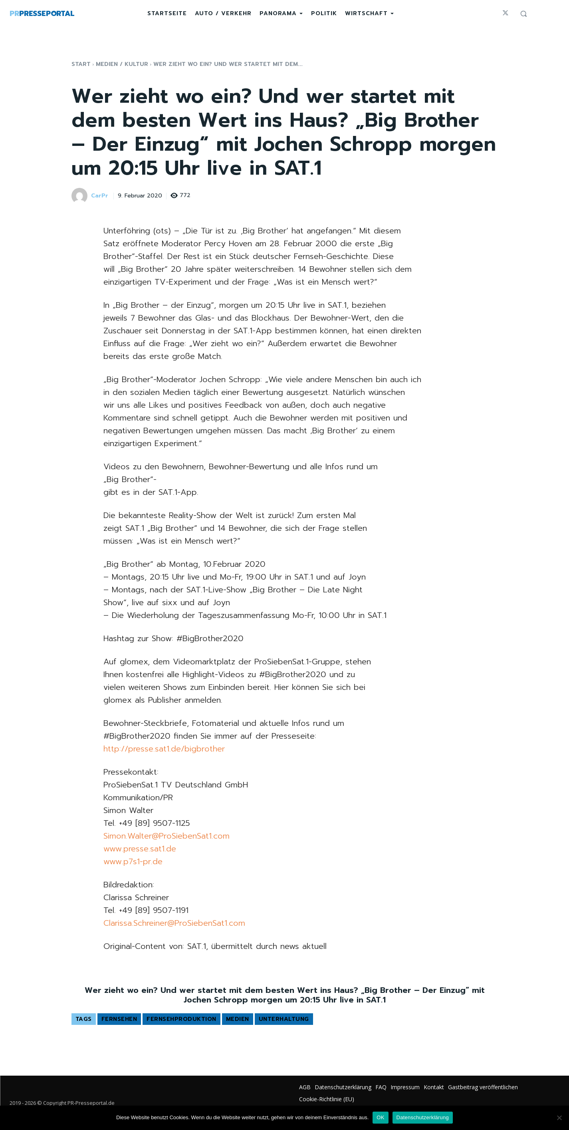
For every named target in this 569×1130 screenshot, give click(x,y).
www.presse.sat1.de (139, 849)
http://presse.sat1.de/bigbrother (164, 749)
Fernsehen (119, 1019)
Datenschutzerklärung (423, 1117)
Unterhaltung (284, 1019)
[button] (523, 13)
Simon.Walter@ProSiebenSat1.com (166, 836)
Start (81, 64)
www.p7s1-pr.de (133, 861)
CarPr (99, 196)
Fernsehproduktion (181, 1019)
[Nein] (559, 1118)
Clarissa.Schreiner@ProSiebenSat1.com (174, 923)
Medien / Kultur (122, 64)
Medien (237, 1019)
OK (380, 1117)
